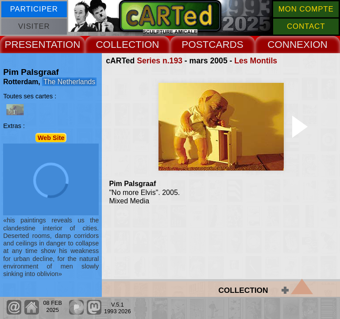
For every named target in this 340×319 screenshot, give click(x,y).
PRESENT (28, 44)
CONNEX (288, 44)
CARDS (226, 44)
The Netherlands (69, 82)
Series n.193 (159, 60)
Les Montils (255, 60)
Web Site (51, 137)
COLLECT (118, 44)
